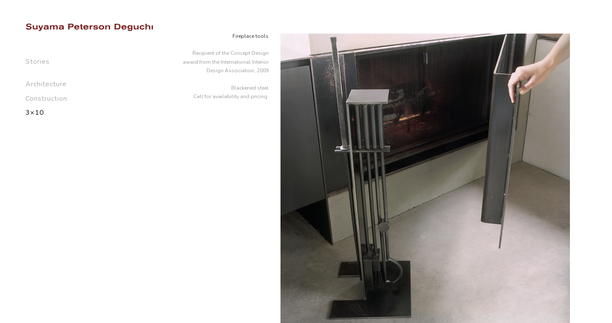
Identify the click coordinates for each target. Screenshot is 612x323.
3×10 (35, 112)
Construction (46, 98)
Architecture (46, 84)
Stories (38, 61)
